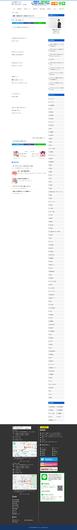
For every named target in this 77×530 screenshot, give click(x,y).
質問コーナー (52, 264)
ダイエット (52, 122)
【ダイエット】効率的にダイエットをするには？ (57, 83)
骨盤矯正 (51, 314)
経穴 (17, 12)
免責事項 (15, 522)
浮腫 (51, 168)
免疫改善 (51, 115)
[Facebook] (28, 23)
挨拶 (51, 334)
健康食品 (51, 258)
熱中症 (51, 261)
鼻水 (51, 145)
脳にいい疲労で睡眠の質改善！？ (24, 171)
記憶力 (51, 205)
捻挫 (51, 238)
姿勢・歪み (52, 254)
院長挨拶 (51, 151)
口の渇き (51, 304)
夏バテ (51, 357)
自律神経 (51, 132)
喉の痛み (51, 112)
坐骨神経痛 (52, 105)
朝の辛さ (51, 248)
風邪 (51, 128)
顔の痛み (51, 361)
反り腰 (51, 235)
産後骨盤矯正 (60, 406)
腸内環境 (51, 161)
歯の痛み (51, 337)
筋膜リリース (52, 298)
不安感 (16, 19)
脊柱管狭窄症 (52, 351)
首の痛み (51, 135)
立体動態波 (52, 331)
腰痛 (51, 171)
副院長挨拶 (52, 271)
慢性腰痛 (59, 413)
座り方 (51, 268)
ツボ (23, 19)
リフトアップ (52, 291)
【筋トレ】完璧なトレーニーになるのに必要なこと (57, 45)
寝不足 (51, 284)
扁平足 (51, 218)
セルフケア (52, 364)
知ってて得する (53, 384)
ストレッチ (52, 102)
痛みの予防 (52, 371)
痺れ (51, 181)
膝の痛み (51, 387)
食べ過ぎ (51, 225)
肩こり (51, 416)
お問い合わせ (16, 520)
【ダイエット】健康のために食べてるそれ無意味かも (57, 78)
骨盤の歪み (52, 294)
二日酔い (51, 208)
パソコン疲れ (52, 148)
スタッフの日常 (53, 281)
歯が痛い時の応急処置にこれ (23, 178)
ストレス (51, 241)
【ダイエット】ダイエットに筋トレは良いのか (57, 73)
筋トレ (51, 347)
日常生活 (51, 251)
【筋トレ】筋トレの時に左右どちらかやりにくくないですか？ (57, 55)
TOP (13, 12)
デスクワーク (52, 155)
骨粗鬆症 (51, 374)
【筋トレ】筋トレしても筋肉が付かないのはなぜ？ (57, 50)
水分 (51, 108)
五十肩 (51, 318)
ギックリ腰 (52, 211)
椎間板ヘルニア (53, 367)
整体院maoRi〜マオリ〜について (56, 191)
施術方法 (51, 327)
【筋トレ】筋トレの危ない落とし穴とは (57, 63)
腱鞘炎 (51, 221)
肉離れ (51, 185)
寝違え (51, 138)
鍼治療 (51, 158)
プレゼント (52, 98)
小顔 (51, 311)
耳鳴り (51, 377)
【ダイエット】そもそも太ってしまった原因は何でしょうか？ (57, 68)
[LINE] (40, 23)
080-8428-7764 (40, 3)
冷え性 (51, 341)
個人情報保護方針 (29, 520)
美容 (51, 142)
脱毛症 (51, 344)
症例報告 (51, 354)
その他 (51, 215)
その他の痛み (52, 308)
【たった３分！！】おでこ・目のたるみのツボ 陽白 (22, 166)
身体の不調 (52, 324)
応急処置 (51, 244)
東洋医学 (19, 19)
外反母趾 (51, 118)
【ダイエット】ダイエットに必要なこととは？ (57, 88)
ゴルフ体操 (52, 288)
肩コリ (51, 175)
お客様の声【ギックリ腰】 (55, 231)
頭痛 (51, 195)
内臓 (51, 198)
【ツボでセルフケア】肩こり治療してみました (21, 186)
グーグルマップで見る (24, 461)
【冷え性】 (52, 59)
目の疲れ (51, 125)
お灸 (51, 394)
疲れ (51, 301)
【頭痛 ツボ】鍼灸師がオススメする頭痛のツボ (21, 191)
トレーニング (52, 201)
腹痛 (51, 165)
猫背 (51, 274)
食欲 (51, 188)
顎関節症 (51, 321)
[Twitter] (17, 23)
